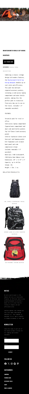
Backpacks (12, 67)
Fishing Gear (7, 378)
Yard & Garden (8, 388)
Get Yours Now (8, 62)
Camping (16, 67)
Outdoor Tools (8, 381)
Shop (5, 384)
